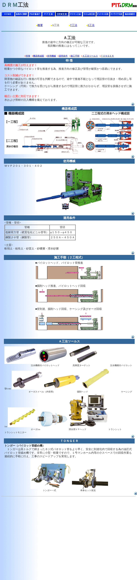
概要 (40, 25)
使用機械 (51, 56)
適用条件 (63, 56)
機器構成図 (38, 56)
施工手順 (75, 56)
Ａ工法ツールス (90, 56)
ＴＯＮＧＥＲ (107, 56)
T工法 (73, 25)
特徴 (28, 56)
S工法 (91, 25)
